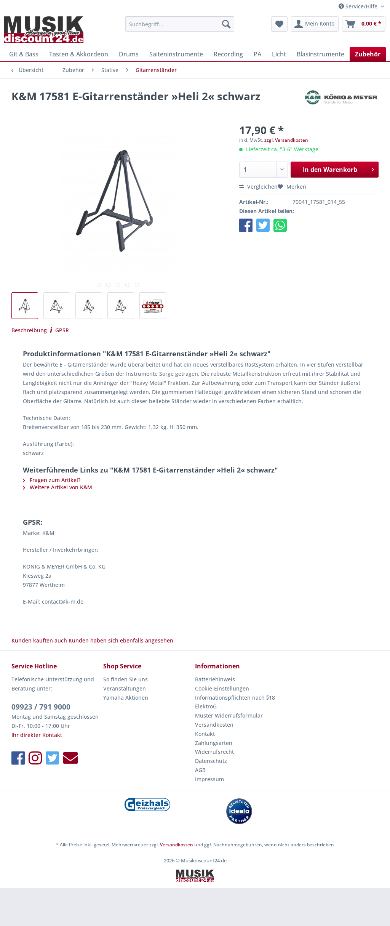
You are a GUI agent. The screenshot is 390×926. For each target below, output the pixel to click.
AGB (200, 770)
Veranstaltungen (124, 688)
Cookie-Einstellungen (222, 688)
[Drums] (128, 54)
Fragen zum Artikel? (51, 480)
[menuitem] (180, 27)
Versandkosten (214, 724)
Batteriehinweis (215, 679)
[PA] (257, 54)
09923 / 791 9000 (40, 707)
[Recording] (228, 54)
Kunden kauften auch (39, 640)
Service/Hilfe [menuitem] (359, 6)
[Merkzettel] (279, 24)
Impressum (209, 779)
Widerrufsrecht (214, 751)
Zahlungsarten (213, 743)
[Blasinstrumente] (320, 54)
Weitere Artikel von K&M (57, 487)
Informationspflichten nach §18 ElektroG (235, 702)
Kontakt (205, 733)
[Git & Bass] (24, 54)
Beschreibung (29, 330)
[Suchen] (226, 24)
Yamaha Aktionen (125, 697)
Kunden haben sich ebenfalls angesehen (121, 640)
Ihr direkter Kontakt (36, 735)
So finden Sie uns (125, 679)
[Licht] (279, 54)
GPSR (58, 330)
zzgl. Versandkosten (286, 140)
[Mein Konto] (315, 24)
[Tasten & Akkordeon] (78, 54)
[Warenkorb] (363, 24)
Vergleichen (258, 186)
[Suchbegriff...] (180, 24)
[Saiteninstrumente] (176, 54)
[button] (246, 225)
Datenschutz (211, 760)
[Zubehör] (368, 54)
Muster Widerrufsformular (229, 715)
